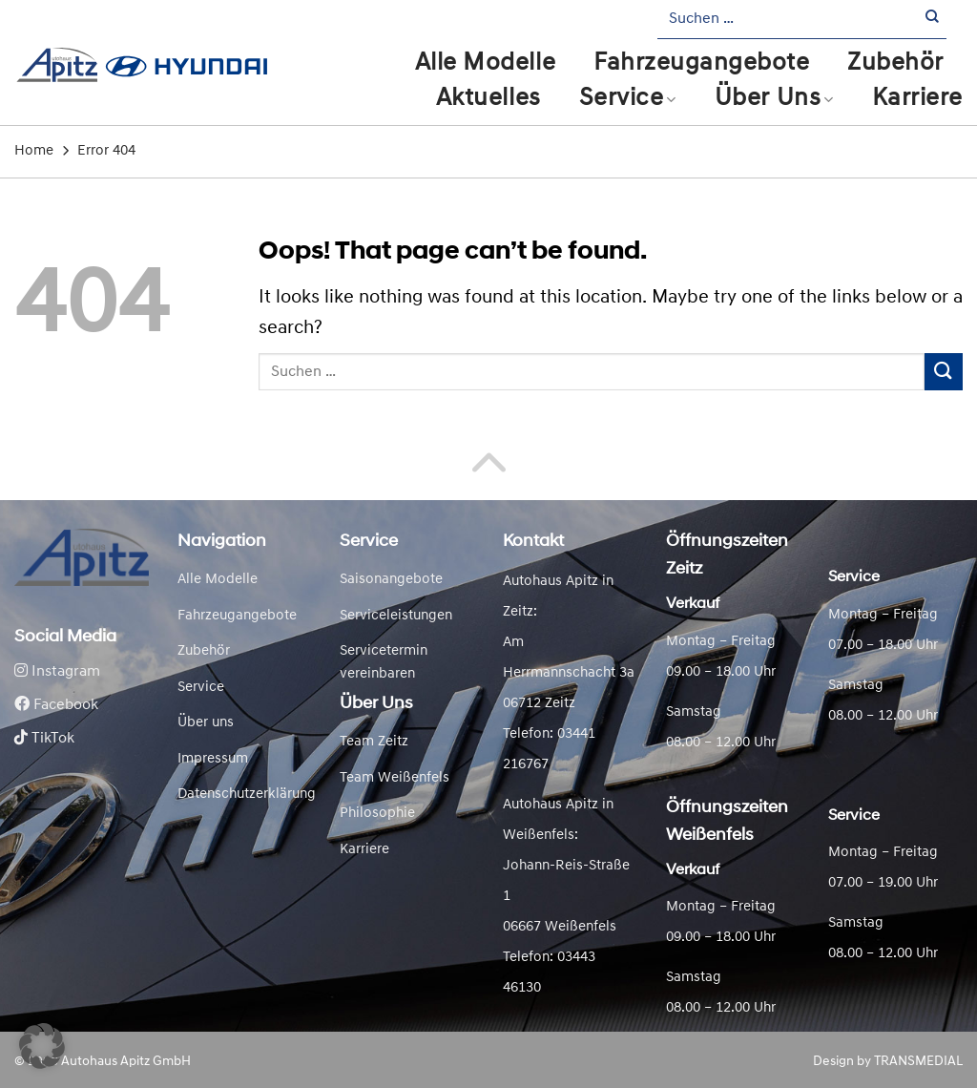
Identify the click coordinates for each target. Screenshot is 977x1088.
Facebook (56, 705)
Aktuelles (488, 99)
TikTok (44, 738)
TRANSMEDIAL (918, 1062)
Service (627, 99)
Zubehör (895, 63)
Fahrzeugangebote (701, 63)
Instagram (57, 672)
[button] (42, 1046)
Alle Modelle (485, 63)
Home (33, 151)
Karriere (917, 99)
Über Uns (774, 99)
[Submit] (932, 19)
